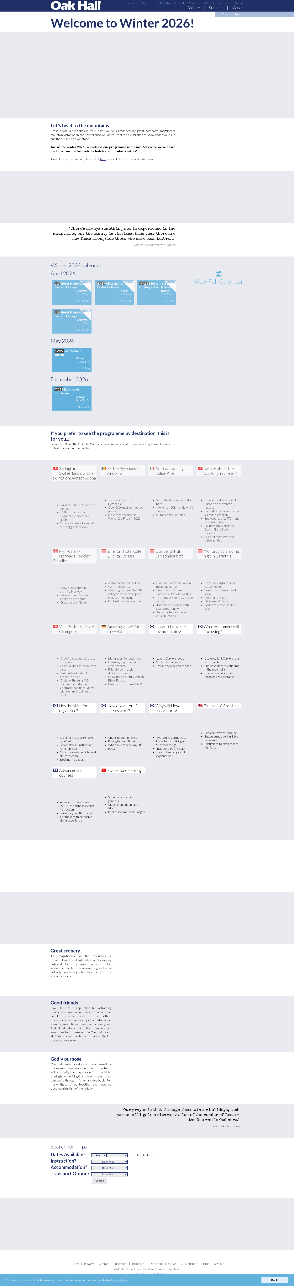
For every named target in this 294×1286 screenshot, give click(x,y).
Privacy (89, 1263)
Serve (172, 1263)
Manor (237, 7)
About (145, 3)
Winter (194, 7)
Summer (216, 7)
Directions (156, 1263)
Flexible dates (144, 1155)
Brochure (138, 1263)
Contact (222, 3)
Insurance (120, 1263)
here (103, 159)
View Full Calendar (218, 278)
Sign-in (239, 3)
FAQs (206, 3)
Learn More (119, 1280)
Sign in (205, 1263)
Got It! (275, 1280)
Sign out (219, 1263)
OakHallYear (187, 3)
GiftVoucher (164, 3)
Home (130, 3)
